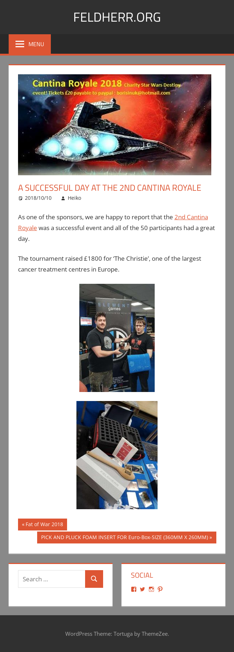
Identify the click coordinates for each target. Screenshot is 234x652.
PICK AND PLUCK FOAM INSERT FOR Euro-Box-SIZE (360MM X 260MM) (124, 538)
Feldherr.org (117, 17)
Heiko (74, 197)
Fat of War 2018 (44, 525)
